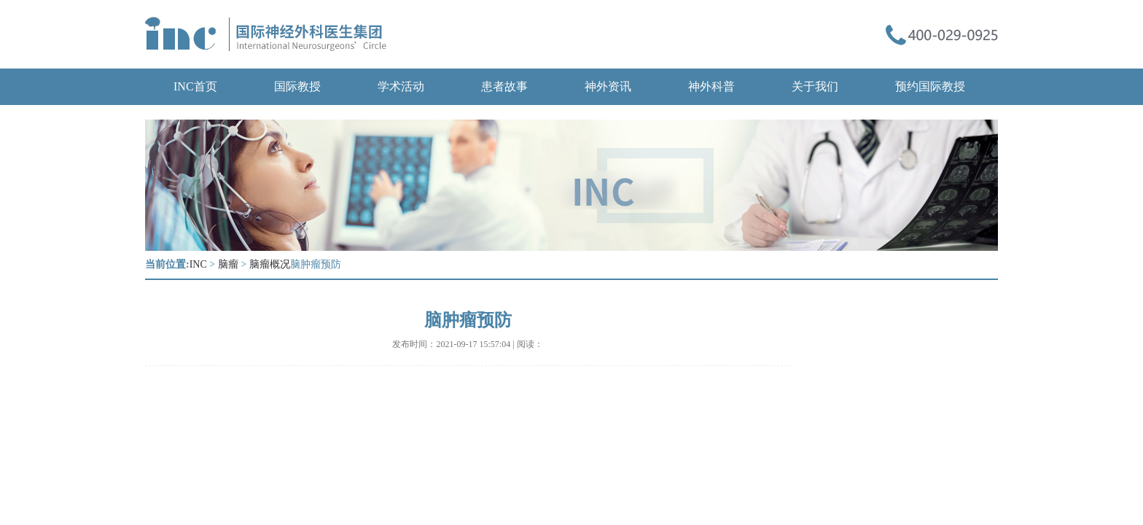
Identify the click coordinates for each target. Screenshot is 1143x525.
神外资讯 (608, 86)
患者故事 (504, 86)
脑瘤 (228, 264)
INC (198, 264)
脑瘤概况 (269, 264)
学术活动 (401, 86)
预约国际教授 (930, 86)
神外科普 (711, 86)
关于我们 (815, 86)
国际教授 (297, 86)
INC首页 (195, 86)
